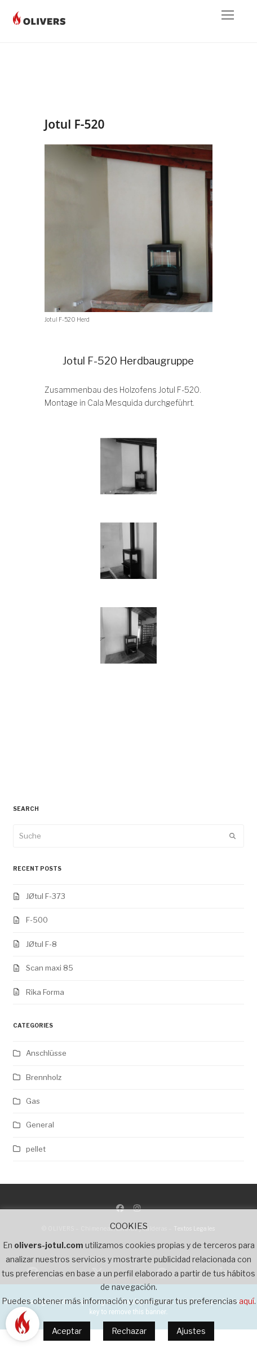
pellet (36, 1148)
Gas (33, 1100)
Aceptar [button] (67, 1331)
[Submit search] (232, 835)
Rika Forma (45, 992)
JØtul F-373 (45, 896)
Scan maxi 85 (49, 967)
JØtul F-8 (41, 944)
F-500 (37, 919)
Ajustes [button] (191, 1331)
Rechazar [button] (129, 1331)
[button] (232, 21)
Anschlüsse (46, 1052)
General (40, 1124)
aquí (246, 1301)
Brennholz (43, 1077)
